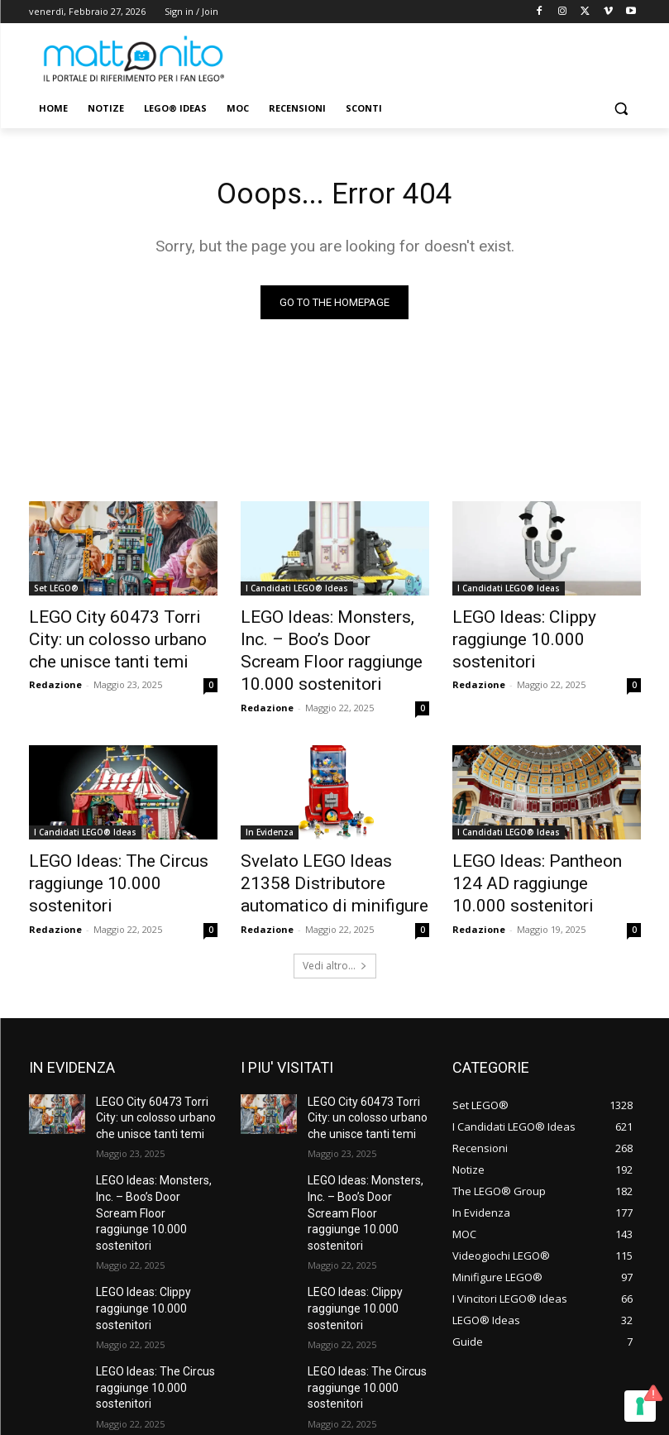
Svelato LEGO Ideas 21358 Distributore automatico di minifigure (324, 845)
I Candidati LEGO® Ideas (297, 591)
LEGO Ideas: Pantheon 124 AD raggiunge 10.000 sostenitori (546, 836)
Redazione (55, 675)
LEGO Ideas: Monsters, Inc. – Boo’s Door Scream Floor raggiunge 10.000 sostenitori (332, 636)
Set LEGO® (56, 591)
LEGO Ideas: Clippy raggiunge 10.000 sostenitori (543, 627)
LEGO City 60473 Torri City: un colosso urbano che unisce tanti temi (123, 636)
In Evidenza (270, 800)
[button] (621, 108)
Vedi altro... (335, 921)
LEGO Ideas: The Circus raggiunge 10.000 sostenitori (120, 836)
